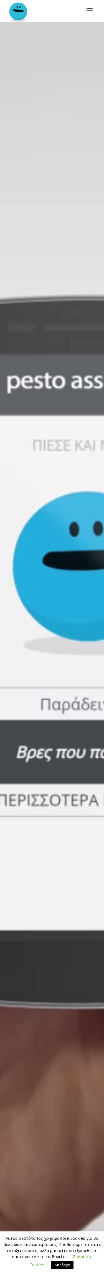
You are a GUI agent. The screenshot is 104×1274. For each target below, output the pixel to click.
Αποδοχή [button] (62, 1264)
